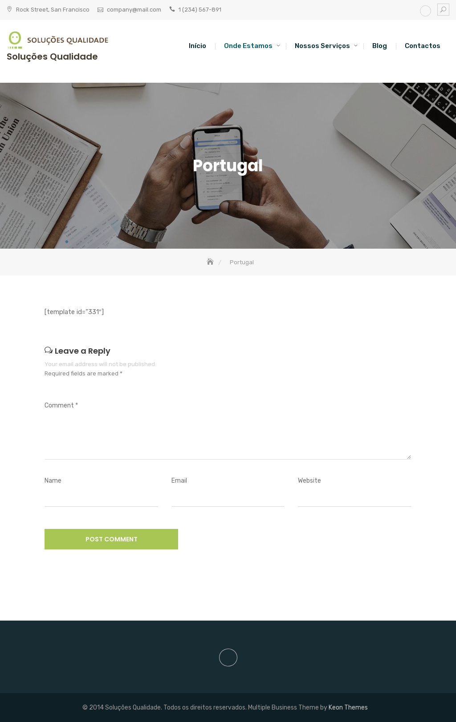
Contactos (422, 46)
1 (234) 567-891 (200, 9)
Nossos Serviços (322, 46)
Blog (379, 46)
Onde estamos (248, 46)
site (425, 10)
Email (179, 480)
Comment (61, 405)
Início (197, 46)
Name (53, 480)
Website (309, 480)
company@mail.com (134, 9)
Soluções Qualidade (52, 56)
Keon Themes (348, 707)
